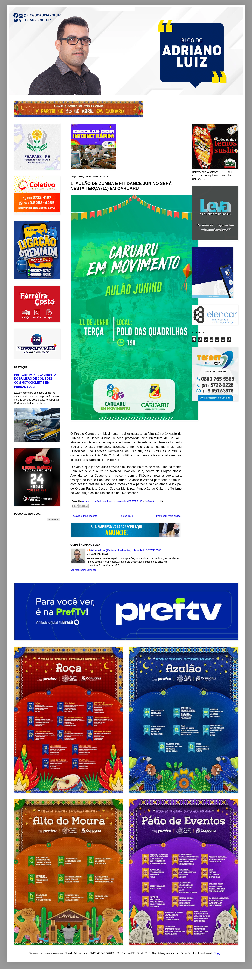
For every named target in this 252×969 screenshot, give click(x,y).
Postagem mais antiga (168, 515)
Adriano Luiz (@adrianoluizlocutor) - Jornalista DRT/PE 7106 (125, 550)
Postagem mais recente (84, 515)
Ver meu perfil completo (83, 569)
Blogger (218, 953)
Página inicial (126, 515)
